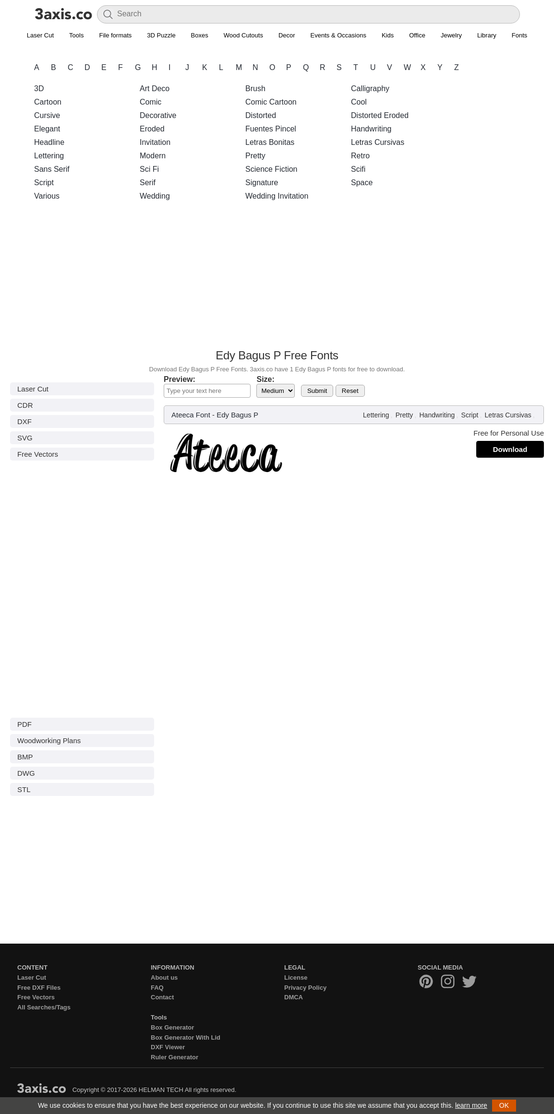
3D (39, 88)
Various (47, 196)
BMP (25, 757)
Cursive (47, 115)
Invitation (155, 142)
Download (510, 449)
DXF (24, 421)
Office (417, 35)
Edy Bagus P (237, 415)
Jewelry (451, 35)
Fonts (520, 35)
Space (362, 182)
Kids (388, 35)
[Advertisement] (277, 278)
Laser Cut (40, 35)
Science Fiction (271, 169)
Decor (286, 35)
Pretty (255, 156)
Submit (317, 390)
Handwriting (371, 129)
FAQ (157, 987)
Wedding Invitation (276, 196)
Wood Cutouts (243, 35)
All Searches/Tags (44, 1007)
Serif (148, 182)
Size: (265, 379)
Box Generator (172, 1027)
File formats (115, 35)
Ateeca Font (190, 415)
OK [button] (504, 1105)
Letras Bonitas (269, 142)
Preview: (179, 379)
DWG (26, 773)
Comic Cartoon (271, 102)
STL (24, 789)
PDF (24, 724)
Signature (261, 182)
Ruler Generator (174, 1057)
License (295, 977)
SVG (25, 438)
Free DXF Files (38, 987)
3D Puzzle (161, 35)
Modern (153, 156)
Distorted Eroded (380, 115)
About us (164, 977)
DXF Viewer (168, 1047)
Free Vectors (37, 454)
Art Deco (154, 88)
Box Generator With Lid (185, 1037)
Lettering (49, 156)
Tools (76, 35)
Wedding (155, 196)
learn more (471, 1105)
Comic (150, 102)
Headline (49, 142)
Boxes (199, 35)
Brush (255, 88)
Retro (360, 156)
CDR (25, 405)
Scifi (358, 169)
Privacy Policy (305, 987)
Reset (350, 390)
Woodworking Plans (49, 740)
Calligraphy (370, 88)
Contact (162, 997)
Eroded (152, 129)
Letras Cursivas (377, 142)
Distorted (260, 115)
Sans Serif (52, 169)
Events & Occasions (338, 35)
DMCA (293, 997)
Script (44, 182)
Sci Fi (149, 169)
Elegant (47, 129)
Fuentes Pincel (270, 129)
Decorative (158, 115)
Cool (359, 102)
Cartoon (47, 102)
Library (486, 35)
